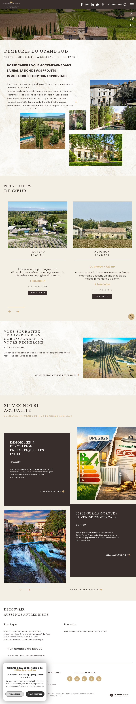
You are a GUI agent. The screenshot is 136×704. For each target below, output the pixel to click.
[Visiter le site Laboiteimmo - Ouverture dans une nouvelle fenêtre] (119, 695)
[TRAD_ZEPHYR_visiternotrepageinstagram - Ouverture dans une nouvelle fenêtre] (87, 5)
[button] (18, 311)
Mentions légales (72, 694)
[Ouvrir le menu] (132, 4)
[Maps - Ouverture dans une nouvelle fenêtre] (102, 5)
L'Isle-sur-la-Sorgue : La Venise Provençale (96, 515)
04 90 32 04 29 (36, 678)
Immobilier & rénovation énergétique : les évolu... (27, 448)
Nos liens (90, 694)
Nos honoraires (49, 694)
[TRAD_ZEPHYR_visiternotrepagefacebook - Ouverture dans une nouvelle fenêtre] (81, 5)
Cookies (58, 696)
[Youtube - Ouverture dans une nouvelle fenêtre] (97, 5)
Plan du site (60, 694)
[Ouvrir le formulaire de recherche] (117, 4)
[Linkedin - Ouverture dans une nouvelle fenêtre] (92, 5)
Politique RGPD (49, 696)
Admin (82, 694)
